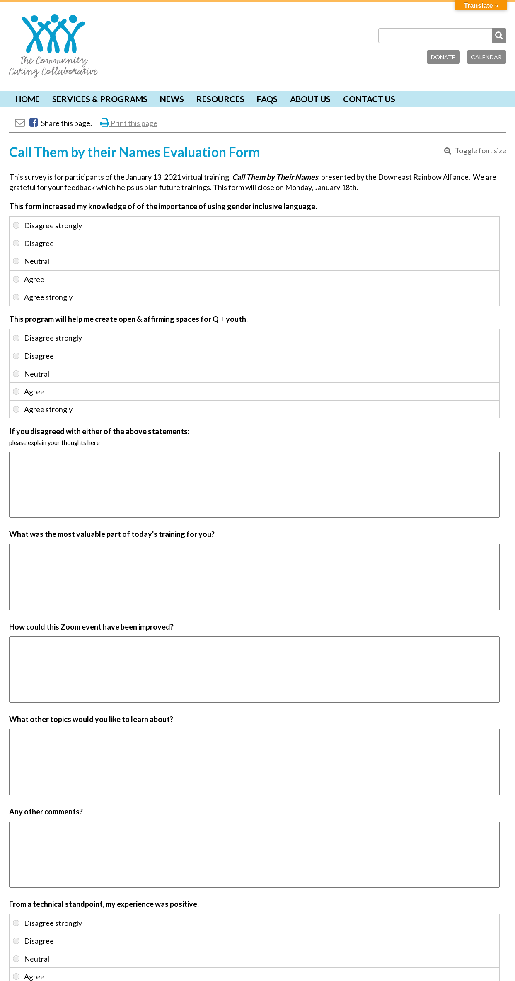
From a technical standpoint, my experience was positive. (104, 904)
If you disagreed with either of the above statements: (99, 431)
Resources (220, 99)
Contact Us (369, 99)
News (172, 99)
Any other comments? (46, 811)
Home (27, 99)
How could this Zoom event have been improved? (91, 626)
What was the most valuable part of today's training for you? (112, 534)
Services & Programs (99, 99)
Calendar (486, 56)
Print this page (128, 123)
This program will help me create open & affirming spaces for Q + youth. (128, 319)
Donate (443, 56)
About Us (310, 99)
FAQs (267, 99)
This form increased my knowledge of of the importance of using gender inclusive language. (163, 206)
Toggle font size (480, 150)
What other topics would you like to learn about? (91, 719)
